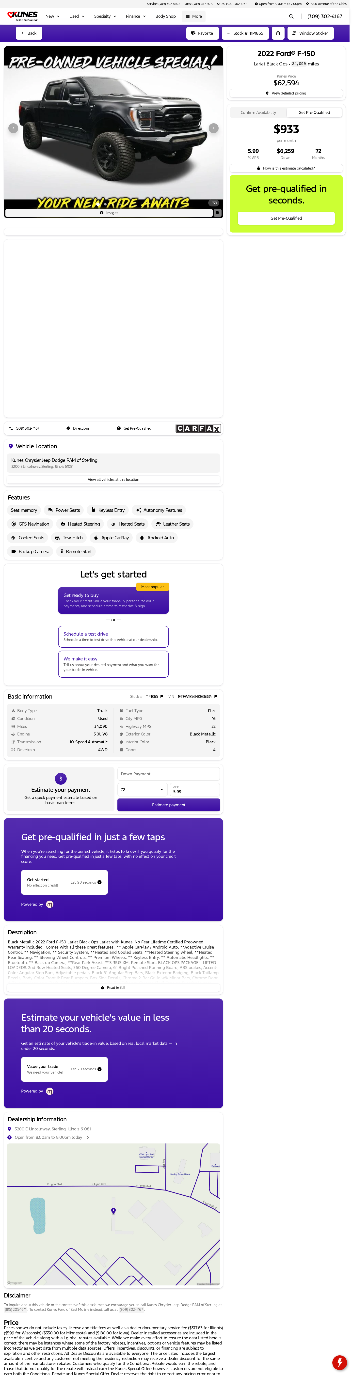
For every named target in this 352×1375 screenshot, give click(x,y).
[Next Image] (214, 128)
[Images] (109, 213)
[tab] (258, 112)
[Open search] (291, 16)
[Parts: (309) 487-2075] (198, 4)
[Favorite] (202, 33)
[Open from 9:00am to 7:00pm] (278, 4)
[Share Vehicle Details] (278, 33)
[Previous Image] (13, 128)
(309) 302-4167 (131, 1309)
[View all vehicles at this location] (113, 480)
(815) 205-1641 (15, 1309)
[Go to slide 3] (113, 204)
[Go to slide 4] (120, 204)
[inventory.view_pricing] (286, 93)
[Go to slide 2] (105, 204)
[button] (20, 128)
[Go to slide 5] (127, 204)
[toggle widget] (339, 1362)
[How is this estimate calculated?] (286, 168)
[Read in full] (113, 988)
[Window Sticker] (311, 33)
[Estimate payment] (168, 804)
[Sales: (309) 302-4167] (232, 4)
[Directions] (78, 428)
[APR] (195, 790)
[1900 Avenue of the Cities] (326, 4)
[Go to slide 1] (98, 204)
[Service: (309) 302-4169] (163, 4)
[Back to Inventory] (29, 33)
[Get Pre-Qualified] (134, 428)
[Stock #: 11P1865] (245, 33)
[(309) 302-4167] (24, 428)
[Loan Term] (142, 790)
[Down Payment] (168, 774)
